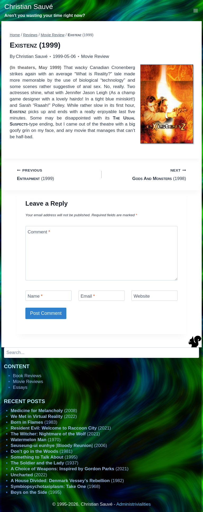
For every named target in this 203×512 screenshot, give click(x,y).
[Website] (154, 295)
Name (35, 296)
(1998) (146, 174)
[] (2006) (59, 445)
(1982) (67, 480)
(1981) (41, 451)
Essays (20, 387)
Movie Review (95, 56)
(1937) (44, 462)
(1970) (36, 439)
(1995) (44, 457)
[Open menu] (196, 10)
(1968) (55, 486)
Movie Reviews (28, 381)
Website (142, 296)
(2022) (44, 416)
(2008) (44, 410)
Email (88, 296)
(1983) (34, 422)
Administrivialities (133, 504)
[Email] (102, 295)
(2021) (61, 428)
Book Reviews (27, 375)
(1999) (57, 174)
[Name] (48, 295)
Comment (39, 231)
